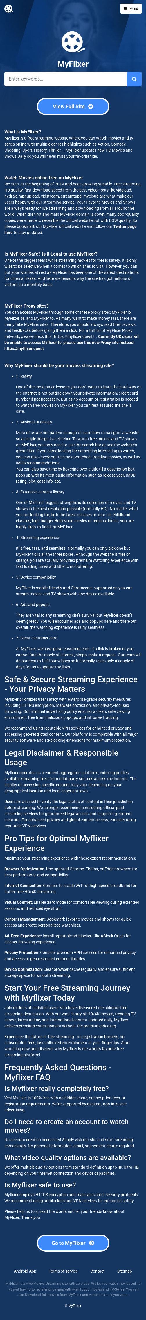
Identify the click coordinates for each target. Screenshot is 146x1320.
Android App (25, 1271)
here (8, 232)
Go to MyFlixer (73, 1243)
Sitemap (124, 1271)
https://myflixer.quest (24, 348)
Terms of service (63, 1271)
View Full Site (73, 106)
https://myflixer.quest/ (73, 336)
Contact (97, 1271)
